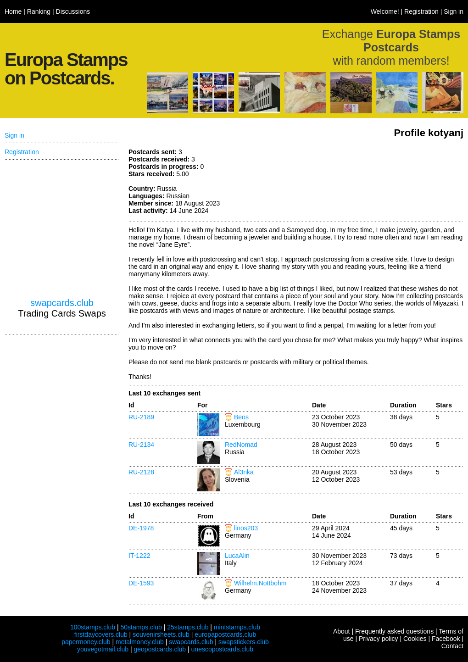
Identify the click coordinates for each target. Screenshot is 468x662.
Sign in (453, 11)
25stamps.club (187, 627)
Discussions (73, 11)
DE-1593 (141, 583)
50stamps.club (141, 627)
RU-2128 (141, 472)
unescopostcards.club (222, 649)
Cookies (415, 638)
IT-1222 (139, 555)
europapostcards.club (225, 634)
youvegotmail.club (102, 649)
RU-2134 (141, 444)
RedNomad (241, 444)
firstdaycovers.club (101, 634)
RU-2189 (141, 417)
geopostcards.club (160, 649)
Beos (241, 417)
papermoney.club (85, 641)
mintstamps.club (237, 627)
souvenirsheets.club (161, 634)
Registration (421, 11)
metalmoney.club (140, 641)
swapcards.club (62, 303)
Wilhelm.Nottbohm (260, 583)
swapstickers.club (243, 641)
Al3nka (244, 472)
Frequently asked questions (394, 631)
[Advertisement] (62, 229)
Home (13, 11)
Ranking (38, 11)
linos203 (246, 528)
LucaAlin (237, 555)
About (341, 631)
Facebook (446, 638)
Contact (452, 646)
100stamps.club (92, 627)
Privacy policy (378, 638)
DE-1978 (141, 528)
